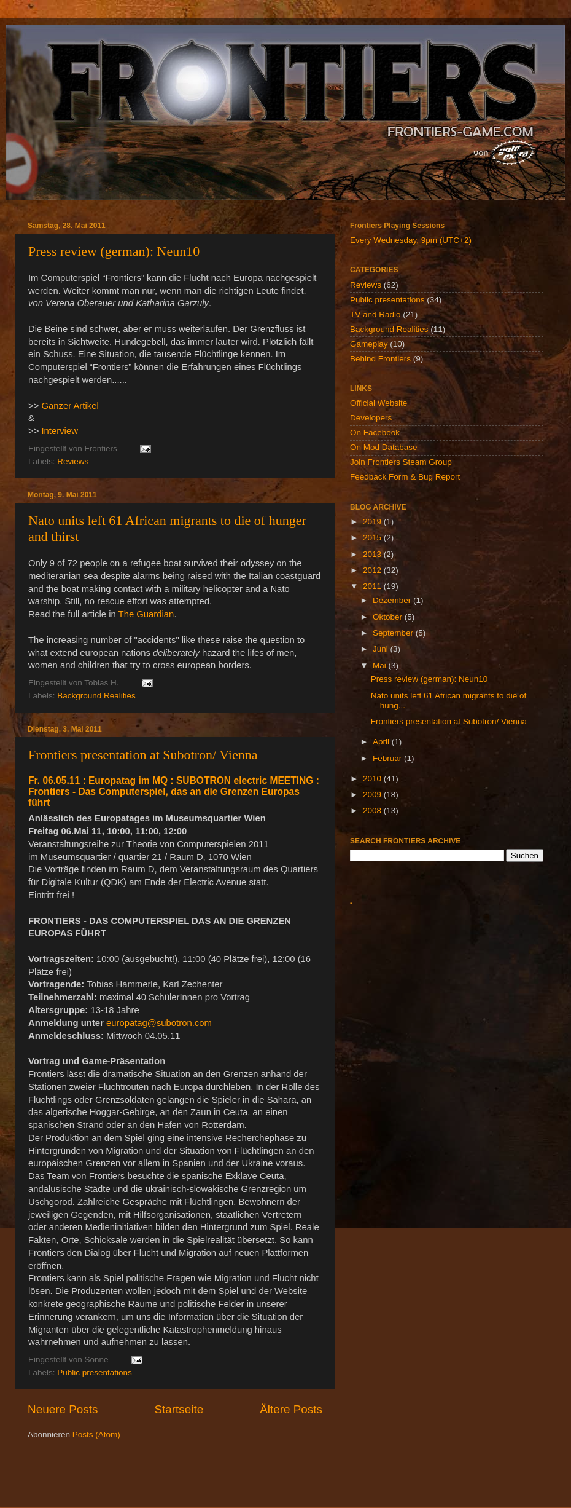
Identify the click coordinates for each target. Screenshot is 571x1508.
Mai (381, 665)
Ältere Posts (291, 1409)
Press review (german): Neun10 (114, 251)
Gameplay (369, 344)
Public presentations (94, 1372)
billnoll (277, 1483)
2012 (373, 570)
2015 (373, 537)
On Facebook (375, 432)
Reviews (72, 461)
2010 (373, 778)
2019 (373, 521)
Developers (371, 417)
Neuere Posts (63, 1409)
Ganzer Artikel (69, 406)
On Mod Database (384, 447)
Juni (381, 648)
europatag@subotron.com (159, 1023)
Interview (59, 431)
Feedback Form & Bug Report (405, 476)
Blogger (353, 1483)
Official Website (378, 403)
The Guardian (146, 614)
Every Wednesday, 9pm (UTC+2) (411, 240)
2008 (373, 810)
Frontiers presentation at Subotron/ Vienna (142, 754)
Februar (388, 758)
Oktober (389, 617)
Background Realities (96, 695)
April (382, 741)
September (394, 633)
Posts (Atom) (96, 1434)
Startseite (178, 1409)
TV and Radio (375, 314)
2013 (373, 554)
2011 (373, 586)
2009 (373, 794)
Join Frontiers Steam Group (401, 462)
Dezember (393, 600)
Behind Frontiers (380, 358)
